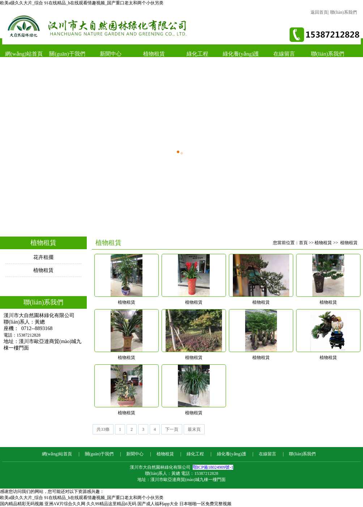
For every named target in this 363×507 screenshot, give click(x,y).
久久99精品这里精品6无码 (111, 503)
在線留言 (284, 54)
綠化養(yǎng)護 (241, 54)
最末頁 (194, 429)
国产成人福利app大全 (157, 503)
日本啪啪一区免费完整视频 (205, 503)
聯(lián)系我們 (343, 12)
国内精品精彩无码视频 (21, 503)
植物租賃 (154, 54)
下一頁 (171, 429)
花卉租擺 (43, 257)
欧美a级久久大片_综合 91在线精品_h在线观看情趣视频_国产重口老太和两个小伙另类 (81, 2)
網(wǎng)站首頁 (24, 54)
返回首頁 (319, 12)
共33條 (103, 429)
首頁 (303, 242)
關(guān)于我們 (67, 54)
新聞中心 (110, 54)
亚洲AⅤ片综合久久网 (64, 503)
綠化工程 (197, 54)
